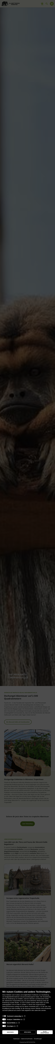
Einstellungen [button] (38, 1038)
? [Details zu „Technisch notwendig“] (24, 1016)
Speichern (27, 1032)
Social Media (11, 1023)
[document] (27, 1002)
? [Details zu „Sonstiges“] (17, 1026)
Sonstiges (10, 1026)
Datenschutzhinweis (27, 1038)
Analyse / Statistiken (13, 1019)
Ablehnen (10, 1032)
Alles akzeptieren (45, 1032)
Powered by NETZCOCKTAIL (27, 1042)
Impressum (16, 1038)
